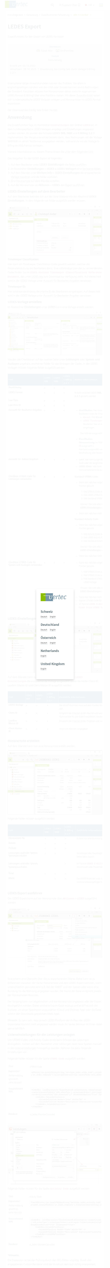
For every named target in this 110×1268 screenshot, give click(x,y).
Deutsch (44, 616)
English (53, 616)
